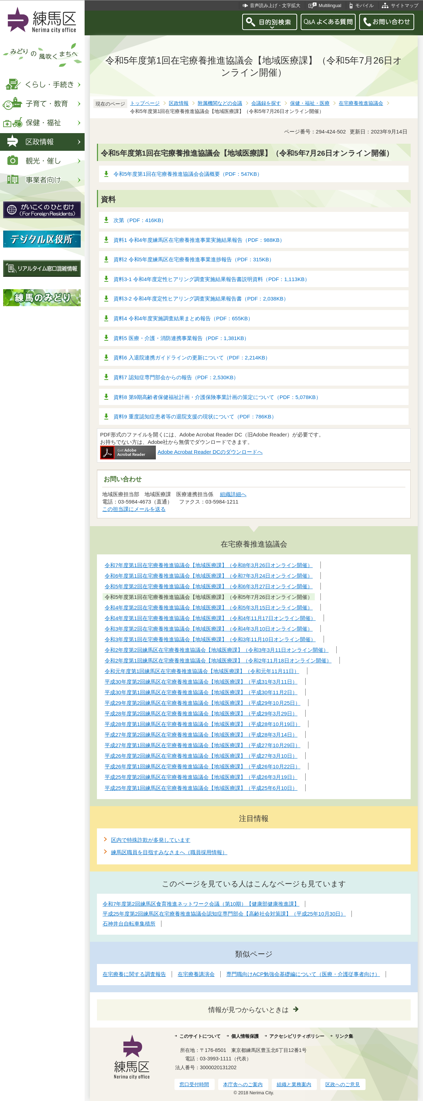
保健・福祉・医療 (310, 103)
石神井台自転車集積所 (129, 924)
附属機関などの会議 (220, 103)
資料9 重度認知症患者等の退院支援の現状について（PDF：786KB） (195, 416)
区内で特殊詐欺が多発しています (150, 840)
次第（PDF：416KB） (140, 220)
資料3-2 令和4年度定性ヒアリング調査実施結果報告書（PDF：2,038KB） (201, 299)
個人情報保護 (245, 1036)
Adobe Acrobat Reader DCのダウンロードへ (181, 452)
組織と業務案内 (294, 1084)
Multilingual (330, 5)
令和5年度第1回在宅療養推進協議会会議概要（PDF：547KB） (188, 174)
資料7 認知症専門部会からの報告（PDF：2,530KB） (176, 377)
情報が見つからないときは (248, 1009)
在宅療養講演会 (196, 974)
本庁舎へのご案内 (243, 1084)
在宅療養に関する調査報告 (134, 974)
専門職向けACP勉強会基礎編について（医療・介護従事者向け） (303, 974)
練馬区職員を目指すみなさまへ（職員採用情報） (169, 852)
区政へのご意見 (342, 1084)
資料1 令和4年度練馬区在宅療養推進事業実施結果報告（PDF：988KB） (199, 240)
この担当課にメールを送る (134, 509)
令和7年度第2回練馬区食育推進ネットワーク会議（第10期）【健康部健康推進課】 (201, 904)
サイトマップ (404, 5)
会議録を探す (266, 103)
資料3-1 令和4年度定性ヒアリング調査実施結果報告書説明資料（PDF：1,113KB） (212, 279)
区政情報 (179, 103)
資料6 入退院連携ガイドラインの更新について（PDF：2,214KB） (192, 358)
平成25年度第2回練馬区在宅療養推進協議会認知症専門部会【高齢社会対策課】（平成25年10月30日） (224, 914)
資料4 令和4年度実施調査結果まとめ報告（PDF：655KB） (183, 318)
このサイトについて (200, 1036)
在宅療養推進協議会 (361, 103)
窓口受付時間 (194, 1084)
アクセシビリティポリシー (296, 1036)
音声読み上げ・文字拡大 (275, 5)
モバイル (364, 5)
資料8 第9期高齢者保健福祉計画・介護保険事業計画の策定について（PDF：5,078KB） (217, 397)
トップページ (145, 103)
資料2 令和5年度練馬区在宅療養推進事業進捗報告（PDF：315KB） (194, 259)
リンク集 (344, 1036)
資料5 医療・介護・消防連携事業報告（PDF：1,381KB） (181, 338)
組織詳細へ (233, 494)
